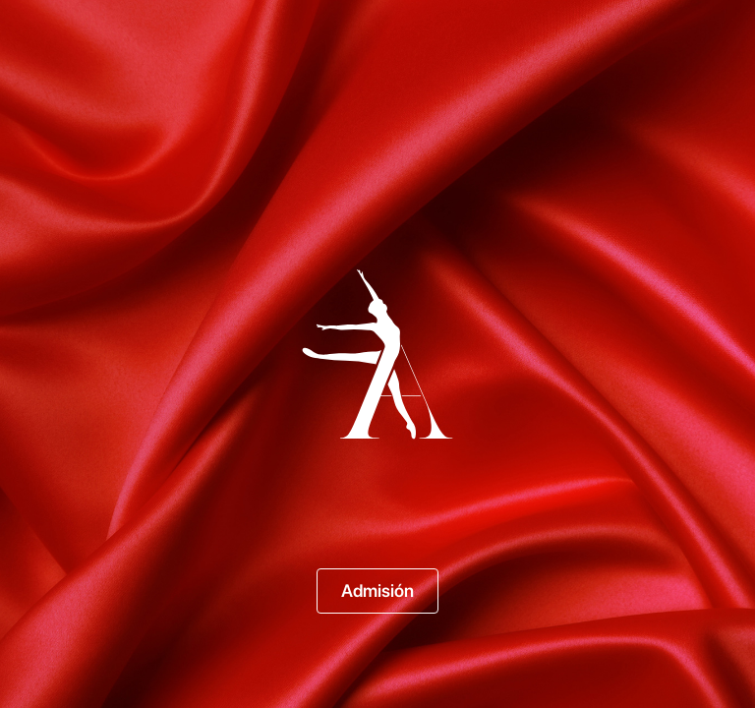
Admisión (377, 590)
